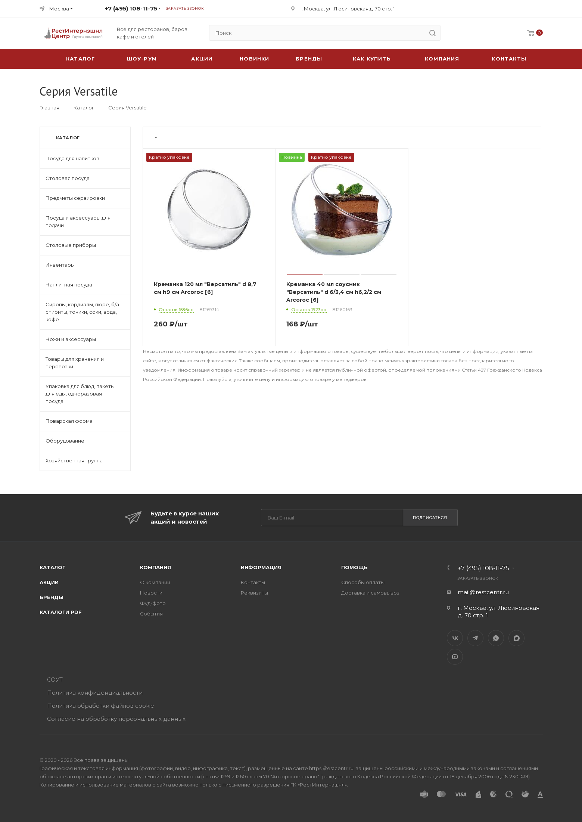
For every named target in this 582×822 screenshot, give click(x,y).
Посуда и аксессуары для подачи (78, 221)
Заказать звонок (185, 8)
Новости (151, 593)
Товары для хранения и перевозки (75, 362)
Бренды (309, 59)
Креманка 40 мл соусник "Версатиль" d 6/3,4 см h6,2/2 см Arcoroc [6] (333, 292)
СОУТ (55, 679)
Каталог (84, 108)
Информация (261, 567)
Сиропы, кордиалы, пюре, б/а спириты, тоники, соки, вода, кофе (82, 311)
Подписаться (430, 517)
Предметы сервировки (75, 198)
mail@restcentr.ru (483, 592)
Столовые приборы (71, 245)
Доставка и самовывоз (370, 593)
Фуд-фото (153, 603)
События (151, 614)
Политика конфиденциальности (95, 692)
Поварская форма (69, 421)
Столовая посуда (68, 178)
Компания (442, 59)
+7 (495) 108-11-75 (131, 8)
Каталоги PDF (61, 612)
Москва (59, 9)
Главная (49, 108)
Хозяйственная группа (74, 460)
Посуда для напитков (72, 158)
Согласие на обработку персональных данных (116, 718)
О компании (155, 582)
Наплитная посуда (69, 285)
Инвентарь (60, 265)
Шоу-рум (142, 59)
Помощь (354, 567)
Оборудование (65, 441)
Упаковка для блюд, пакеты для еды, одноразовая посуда (80, 393)
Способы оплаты (363, 582)
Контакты (509, 59)
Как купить (372, 59)
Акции (49, 582)
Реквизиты (254, 593)
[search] (433, 33)
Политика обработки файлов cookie (100, 705)
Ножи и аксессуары (71, 339)
